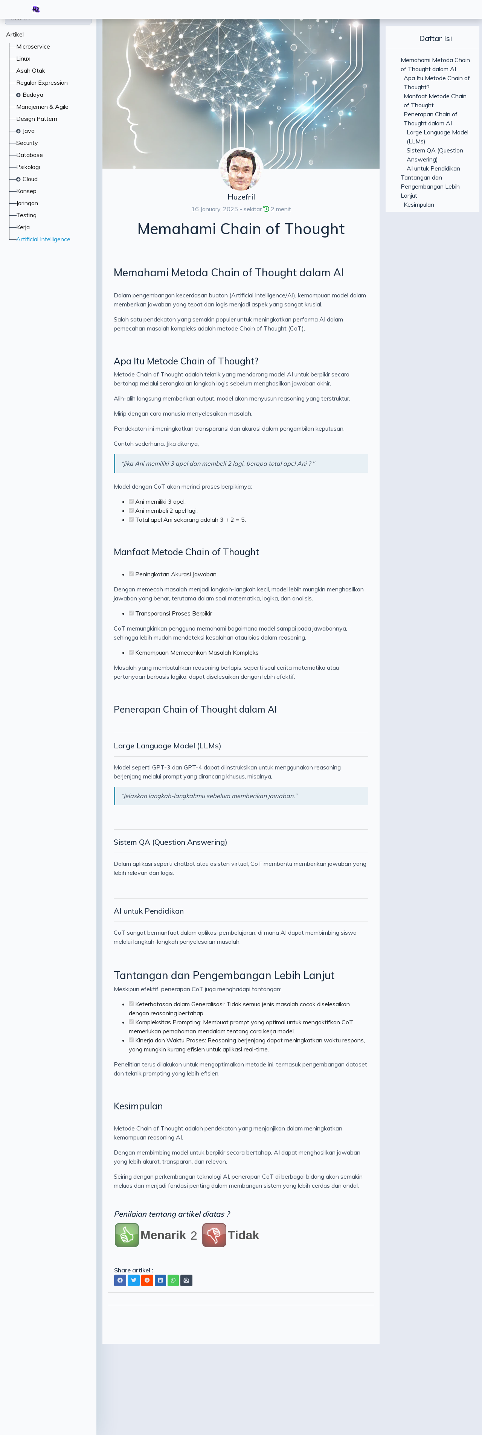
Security (27, 142)
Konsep (26, 191)
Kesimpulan (138, 1106)
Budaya (33, 94)
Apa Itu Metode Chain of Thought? (186, 361)
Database (29, 154)
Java (29, 130)
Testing (26, 215)
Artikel (15, 34)
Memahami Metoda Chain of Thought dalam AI (229, 272)
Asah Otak (30, 70)
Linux (23, 58)
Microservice (33, 46)
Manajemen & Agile (42, 106)
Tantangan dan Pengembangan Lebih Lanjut (224, 975)
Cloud (30, 179)
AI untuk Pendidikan (149, 911)
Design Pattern (36, 118)
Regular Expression (42, 82)
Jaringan (27, 203)
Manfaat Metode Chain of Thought (186, 552)
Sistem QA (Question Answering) (170, 842)
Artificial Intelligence (43, 239)
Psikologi (28, 167)
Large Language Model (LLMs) (167, 745)
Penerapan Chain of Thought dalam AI (195, 709)
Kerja (23, 227)
